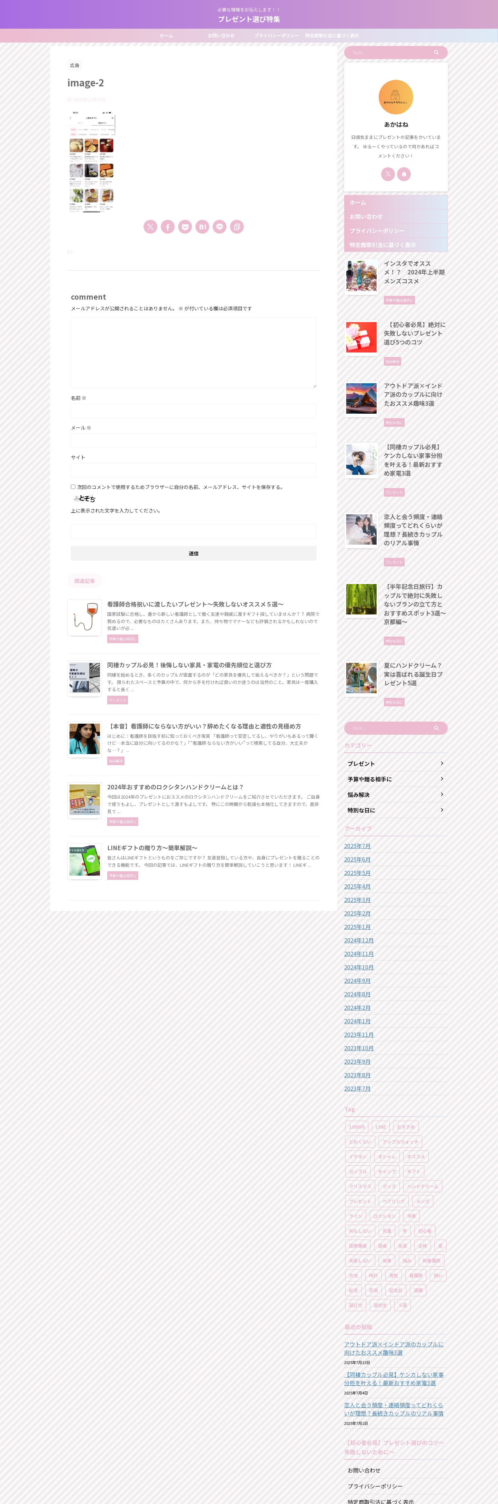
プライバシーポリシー (276, 35)
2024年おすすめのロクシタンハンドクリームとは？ (206, 861)
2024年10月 (357, 902)
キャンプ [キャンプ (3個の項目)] (387, 1106)
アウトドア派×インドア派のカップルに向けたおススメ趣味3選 (415, 378)
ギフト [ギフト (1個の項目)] (414, 1106)
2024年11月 (357, 888)
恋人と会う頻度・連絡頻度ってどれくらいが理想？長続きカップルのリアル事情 (415, 494)
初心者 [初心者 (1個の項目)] (425, 1166)
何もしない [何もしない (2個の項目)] (360, 1166)
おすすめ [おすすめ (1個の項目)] (406, 1062)
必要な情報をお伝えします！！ (249, 1472)
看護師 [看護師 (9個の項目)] (416, 1210)
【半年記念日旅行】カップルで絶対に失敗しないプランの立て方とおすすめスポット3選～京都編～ (415, 556)
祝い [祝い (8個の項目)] (438, 1210)
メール (81, 427)
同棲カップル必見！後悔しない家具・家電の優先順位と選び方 (219, 690)
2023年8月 (356, 1010)
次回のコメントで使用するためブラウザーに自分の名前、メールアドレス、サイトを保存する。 (181, 486)
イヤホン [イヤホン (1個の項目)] (358, 1092)
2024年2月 (356, 942)
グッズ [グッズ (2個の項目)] (389, 1121)
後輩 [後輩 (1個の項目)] (386, 1196)
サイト (78, 457)
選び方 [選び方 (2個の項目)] (355, 1240)
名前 (78, 397)
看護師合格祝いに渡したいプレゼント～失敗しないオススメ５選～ (225, 604)
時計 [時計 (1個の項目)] (373, 1210)
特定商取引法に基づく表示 (332, 35)
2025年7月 (356, 781)
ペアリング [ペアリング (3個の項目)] (393, 1136)
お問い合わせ (221, 35)
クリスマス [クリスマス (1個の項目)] (360, 1121)
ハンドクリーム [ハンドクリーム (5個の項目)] (423, 1121)
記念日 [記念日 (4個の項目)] (396, 1225)
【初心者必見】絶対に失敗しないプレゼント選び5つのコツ (414, 320)
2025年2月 (356, 848)
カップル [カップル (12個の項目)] (358, 1106)
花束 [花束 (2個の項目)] (373, 1225)
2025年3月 (356, 834)
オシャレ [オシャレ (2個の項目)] (387, 1092)
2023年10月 (357, 983)
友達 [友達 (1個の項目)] (402, 1181)
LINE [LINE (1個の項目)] (381, 1062)
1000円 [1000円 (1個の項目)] (357, 1062)
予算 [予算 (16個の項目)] (411, 1151)
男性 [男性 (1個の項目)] (393, 1210)
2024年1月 (356, 956)
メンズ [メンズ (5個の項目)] (423, 1136)
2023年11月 (357, 969)
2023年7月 (356, 1023)
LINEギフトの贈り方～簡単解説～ (184, 947)
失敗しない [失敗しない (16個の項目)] (360, 1196)
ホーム (166, 35)
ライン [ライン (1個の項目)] (355, 1151)
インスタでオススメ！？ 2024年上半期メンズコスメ (413, 266)
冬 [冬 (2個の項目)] (405, 1166)
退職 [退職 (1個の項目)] (418, 1225)
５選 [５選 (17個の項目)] (402, 1240)
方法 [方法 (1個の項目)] (353, 1210)
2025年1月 (356, 861)
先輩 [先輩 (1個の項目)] (386, 1166)
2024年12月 (357, 875)
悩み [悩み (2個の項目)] (407, 1196)
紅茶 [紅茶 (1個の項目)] (353, 1225)
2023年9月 (356, 996)
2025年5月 (356, 808)
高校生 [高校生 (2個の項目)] (380, 1240)
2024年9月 (356, 915)
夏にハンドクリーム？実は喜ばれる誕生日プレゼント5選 (415, 614)
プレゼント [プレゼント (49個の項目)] (360, 1136)
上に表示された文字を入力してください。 (117, 510)
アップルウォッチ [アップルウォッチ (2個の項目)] (400, 1077)
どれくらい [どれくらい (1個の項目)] (360, 1077)
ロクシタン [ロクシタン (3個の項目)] (385, 1151)
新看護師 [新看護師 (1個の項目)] (432, 1196)
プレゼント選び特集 (249, 19)
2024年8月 (356, 929)
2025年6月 (356, 794)
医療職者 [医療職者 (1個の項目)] (358, 1181)
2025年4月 (356, 821)
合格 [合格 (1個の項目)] (422, 1181)
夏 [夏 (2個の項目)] (440, 1181)
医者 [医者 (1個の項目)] (382, 1181)
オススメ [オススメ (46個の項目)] (416, 1092)
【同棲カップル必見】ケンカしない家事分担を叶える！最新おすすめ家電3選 (415, 436)
